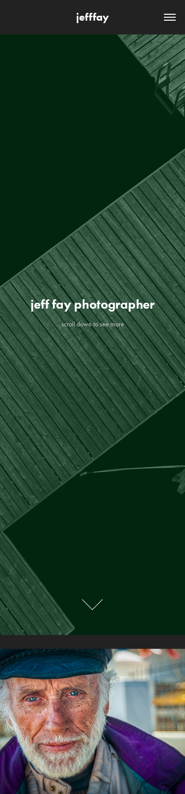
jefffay (92, 17)
